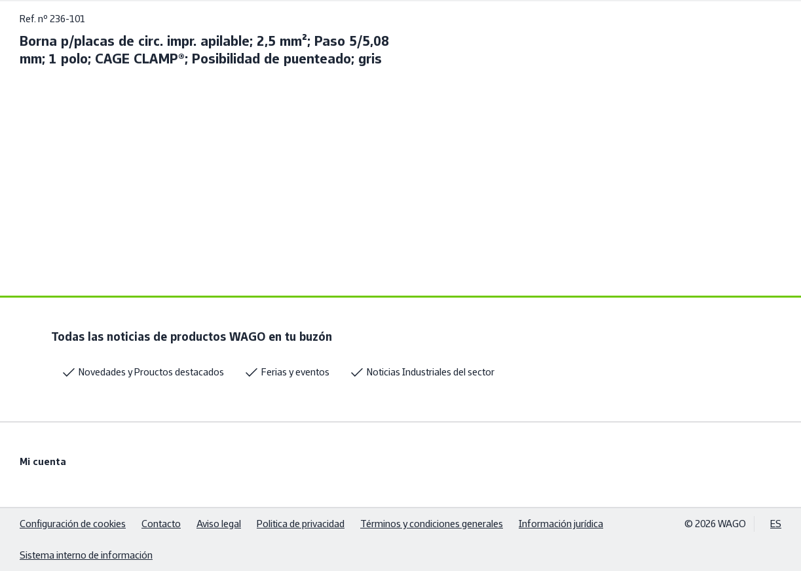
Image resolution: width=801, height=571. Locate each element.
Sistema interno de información (86, 555)
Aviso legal (218, 523)
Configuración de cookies (73, 523)
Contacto (161, 523)
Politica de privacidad (301, 523)
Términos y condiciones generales (431, 523)
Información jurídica (561, 523)
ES (775, 523)
